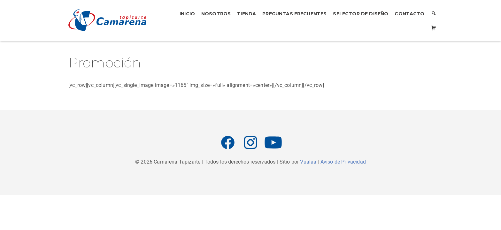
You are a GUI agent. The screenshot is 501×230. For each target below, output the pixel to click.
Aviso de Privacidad (343, 162)
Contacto (409, 14)
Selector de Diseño (360, 14)
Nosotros (216, 14)
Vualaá (308, 162)
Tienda (246, 14)
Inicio (187, 14)
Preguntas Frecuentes (294, 14)
